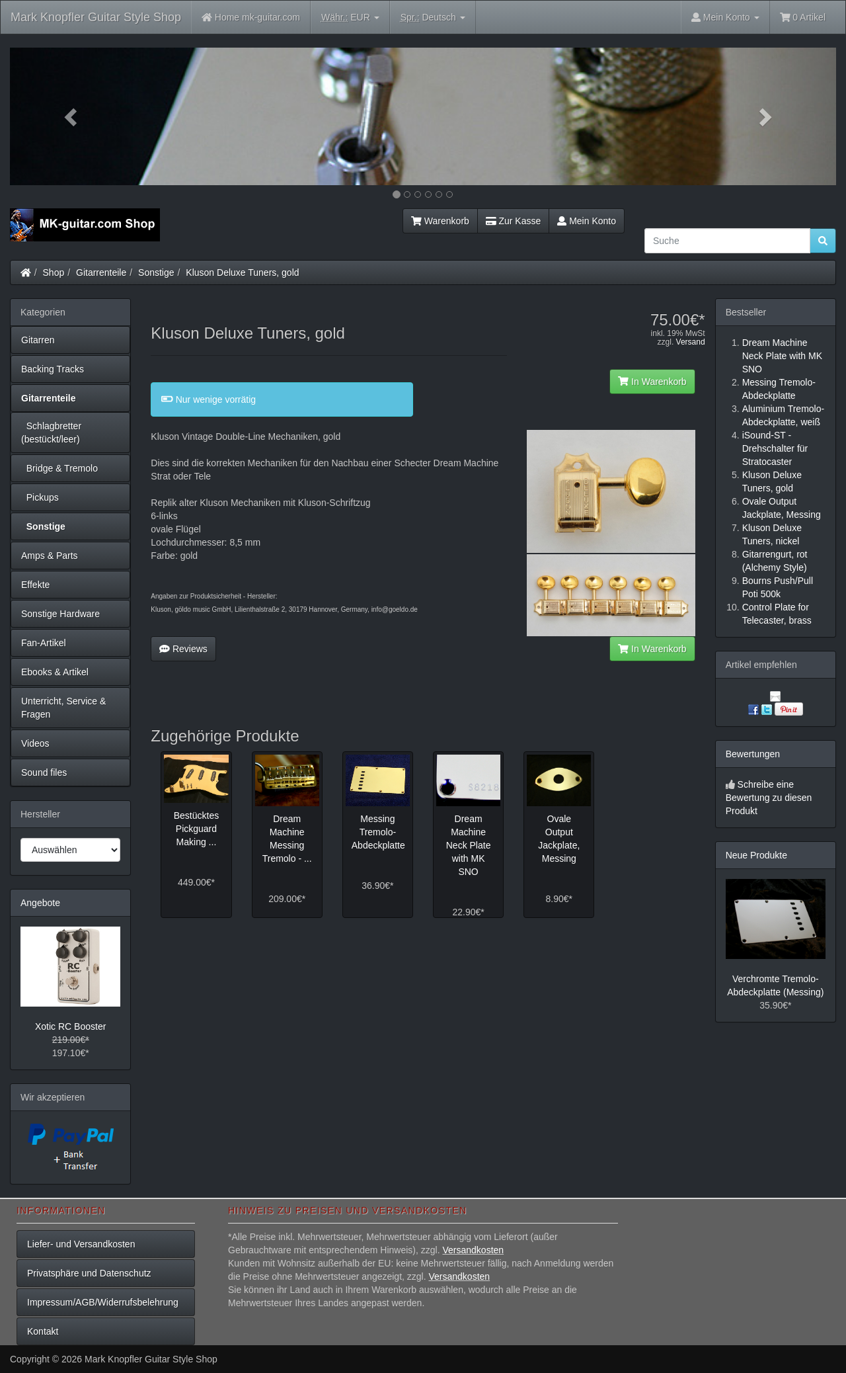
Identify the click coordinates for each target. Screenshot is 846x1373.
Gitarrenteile (101, 272)
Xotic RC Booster (70, 1026)
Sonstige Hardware (60, 613)
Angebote (40, 902)
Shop (54, 272)
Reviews (183, 649)
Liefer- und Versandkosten (81, 1244)
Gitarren (38, 340)
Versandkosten (473, 1250)
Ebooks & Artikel (55, 672)
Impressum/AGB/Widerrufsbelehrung (102, 1302)
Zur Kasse (513, 221)
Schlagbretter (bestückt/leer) (51, 432)
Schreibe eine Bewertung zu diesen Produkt (769, 797)
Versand (690, 342)
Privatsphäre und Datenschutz (89, 1273)
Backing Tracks (52, 369)
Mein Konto (586, 221)
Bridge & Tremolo (59, 468)
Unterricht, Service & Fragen (63, 708)
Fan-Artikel (43, 643)
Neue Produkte (756, 855)
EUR (350, 17)
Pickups (40, 497)
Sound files (44, 772)
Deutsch (433, 17)
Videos (35, 743)
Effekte (35, 584)
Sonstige (156, 272)
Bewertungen (753, 754)
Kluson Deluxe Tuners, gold (242, 272)
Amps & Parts (49, 555)
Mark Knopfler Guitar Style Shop (96, 17)
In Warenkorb (652, 381)
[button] (72, 116)
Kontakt (42, 1331)
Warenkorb (440, 221)
